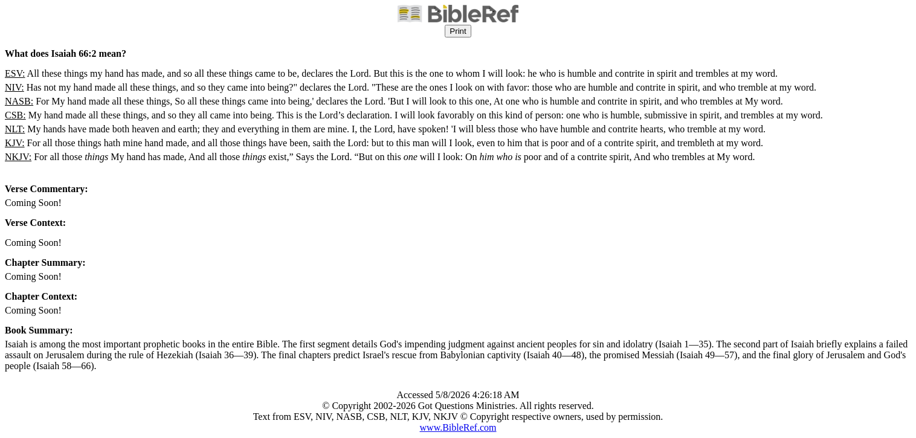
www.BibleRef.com (458, 427)
